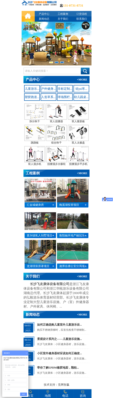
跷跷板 (34, 134)
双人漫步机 (34, 155)
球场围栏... (65, 97)
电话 (65, 395)
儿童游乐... (32, 88)
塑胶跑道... (32, 97)
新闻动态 (44, 18)
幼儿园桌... (81, 97)
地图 (48, 395)
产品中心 (44, 13)
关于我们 (63, 18)
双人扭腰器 (56, 113)
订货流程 (81, 13)
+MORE (82, 79)
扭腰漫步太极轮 (56, 155)
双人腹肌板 (78, 113)
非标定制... (65, 88)
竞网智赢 (63, 384)
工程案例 (63, 13)
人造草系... (48, 97)
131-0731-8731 (73, 5)
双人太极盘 (78, 134)
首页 (30, 395)
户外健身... (48, 88)
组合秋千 (56, 134)
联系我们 (81, 18)
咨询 (83, 395)
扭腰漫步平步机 (78, 155)
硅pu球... (81, 88)
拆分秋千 (34, 113)
